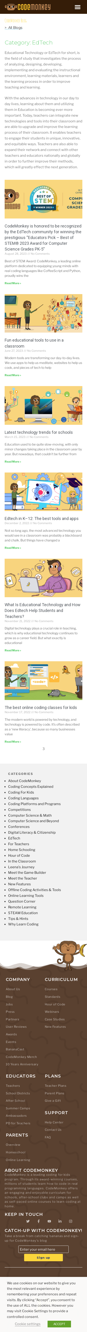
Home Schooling (21, 850)
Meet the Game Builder (27, 873)
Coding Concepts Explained (30, 787)
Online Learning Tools (26, 896)
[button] (78, 7)
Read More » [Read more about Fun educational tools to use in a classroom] (13, 375)
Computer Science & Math (30, 815)
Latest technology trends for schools (39, 432)
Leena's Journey (21, 867)
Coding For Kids (21, 792)
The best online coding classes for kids (41, 707)
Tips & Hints (18, 919)
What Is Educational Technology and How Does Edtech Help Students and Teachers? (43, 610)
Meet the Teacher (22, 878)
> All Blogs (13, 28)
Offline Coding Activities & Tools (34, 890)
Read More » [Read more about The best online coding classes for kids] (13, 741)
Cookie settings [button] (28, 1324)
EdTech (14, 838)
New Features (19, 884)
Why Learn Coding (23, 924)
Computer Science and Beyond (33, 821)
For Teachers (18, 844)
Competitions (19, 810)
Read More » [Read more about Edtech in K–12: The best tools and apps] (13, 547)
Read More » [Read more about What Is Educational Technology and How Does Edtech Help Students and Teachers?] (13, 650)
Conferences (19, 827)
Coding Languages (23, 798)
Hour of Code (19, 856)
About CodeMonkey (24, 781)
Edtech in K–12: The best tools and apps (42, 518)
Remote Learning (22, 907)
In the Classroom (22, 861)
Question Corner (21, 901)
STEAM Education (23, 913)
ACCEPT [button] (59, 1324)
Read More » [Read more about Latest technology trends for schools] (13, 461)
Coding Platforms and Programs (34, 804)
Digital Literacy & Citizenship (32, 832)
